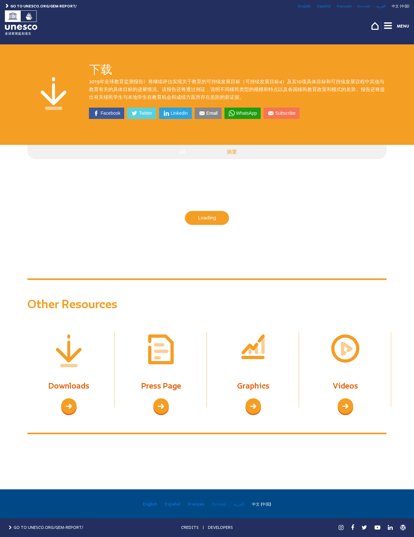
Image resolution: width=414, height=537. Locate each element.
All (182, 152)
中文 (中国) (400, 6)
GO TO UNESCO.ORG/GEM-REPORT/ (45, 527)
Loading (207, 218)
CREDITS (190, 527)
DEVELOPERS (220, 527)
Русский (364, 6)
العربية (381, 6)
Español (324, 6)
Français (344, 6)
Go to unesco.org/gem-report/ (41, 6)
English (304, 6)
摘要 (232, 152)
